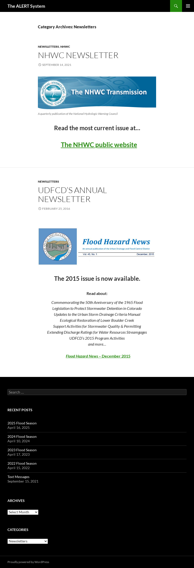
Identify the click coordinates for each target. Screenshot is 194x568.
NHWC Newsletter (78, 55)
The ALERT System (26, 6)
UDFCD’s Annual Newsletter (72, 194)
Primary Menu (188, 6)
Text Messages (18, 477)
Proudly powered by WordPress (28, 562)
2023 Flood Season (22, 450)
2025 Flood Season (22, 423)
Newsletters (48, 46)
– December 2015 (98, 356)
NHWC (65, 46)
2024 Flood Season (22, 436)
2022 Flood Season (22, 463)
